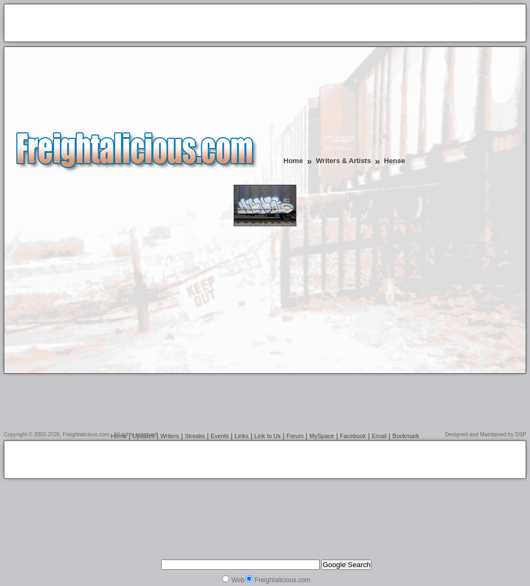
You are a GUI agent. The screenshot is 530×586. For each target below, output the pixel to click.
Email (379, 436)
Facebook (353, 436)
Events (220, 436)
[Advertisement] (134, 24)
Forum (295, 436)
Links (242, 436)
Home (293, 161)
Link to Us (267, 436)
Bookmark (406, 436)
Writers (169, 436)
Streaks (195, 436)
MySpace (321, 436)
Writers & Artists (343, 161)
